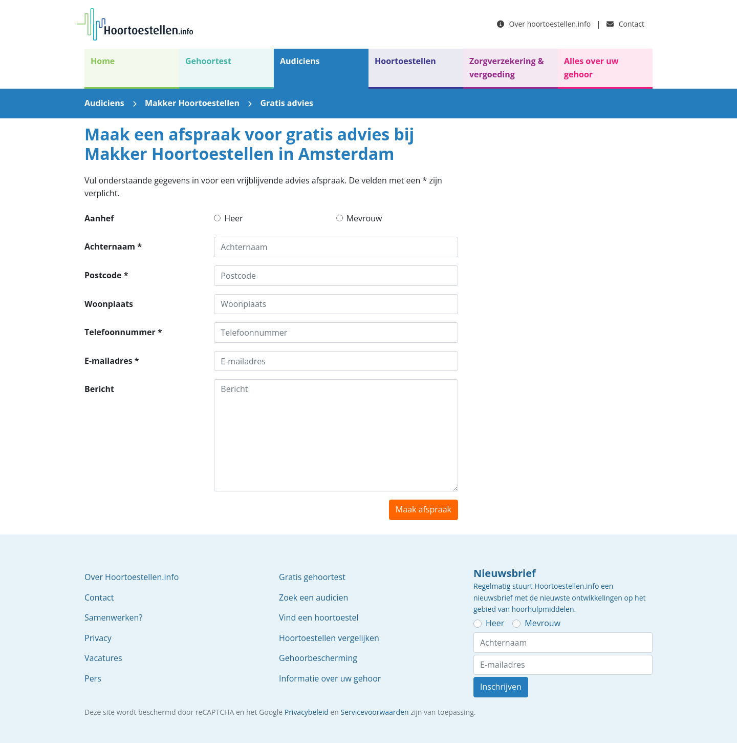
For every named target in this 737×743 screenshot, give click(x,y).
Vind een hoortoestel (319, 617)
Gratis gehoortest (312, 577)
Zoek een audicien (313, 597)
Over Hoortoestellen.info (131, 577)
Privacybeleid (307, 712)
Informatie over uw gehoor (330, 678)
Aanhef (99, 218)
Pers (92, 678)
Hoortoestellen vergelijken (329, 638)
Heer (233, 218)
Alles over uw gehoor (591, 67)
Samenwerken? (113, 617)
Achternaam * (113, 246)
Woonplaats (108, 303)
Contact (625, 24)
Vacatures (103, 658)
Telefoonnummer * (123, 332)
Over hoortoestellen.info (544, 24)
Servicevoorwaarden (375, 712)
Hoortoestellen (405, 61)
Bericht (99, 389)
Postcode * (106, 275)
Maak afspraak (423, 509)
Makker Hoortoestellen (192, 103)
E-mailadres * (111, 360)
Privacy (98, 638)
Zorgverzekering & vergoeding (506, 67)
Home (103, 61)
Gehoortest (208, 61)
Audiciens (300, 61)
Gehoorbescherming (318, 658)
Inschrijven (501, 686)
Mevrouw (364, 218)
